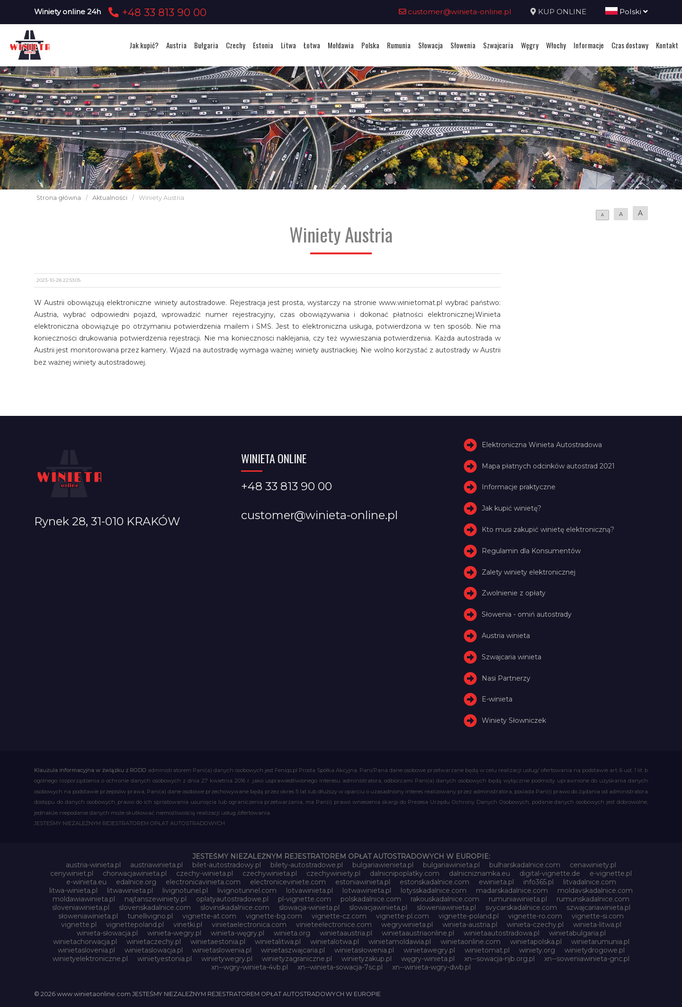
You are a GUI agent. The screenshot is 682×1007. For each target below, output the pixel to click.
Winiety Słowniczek (514, 720)
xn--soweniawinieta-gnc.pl (586, 958)
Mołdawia (341, 45)
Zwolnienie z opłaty (514, 593)
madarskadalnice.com (512, 890)
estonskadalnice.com (434, 882)
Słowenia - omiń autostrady (527, 614)
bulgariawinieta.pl (451, 865)
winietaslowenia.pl (221, 950)
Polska (370, 45)
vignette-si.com (598, 916)
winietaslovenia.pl (86, 950)
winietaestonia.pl (217, 941)
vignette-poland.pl (469, 916)
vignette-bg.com (274, 916)
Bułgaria (206, 45)
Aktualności (109, 197)
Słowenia (463, 45)
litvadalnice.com (589, 882)
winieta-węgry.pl (237, 933)
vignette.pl (79, 924)
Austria (176, 45)
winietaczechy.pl (153, 941)
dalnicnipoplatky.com (405, 873)
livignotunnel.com (247, 890)
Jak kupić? (144, 45)
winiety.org (537, 950)
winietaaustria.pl (346, 933)
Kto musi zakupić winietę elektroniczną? (548, 529)
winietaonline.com (470, 941)
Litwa (288, 45)
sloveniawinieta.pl (80, 907)
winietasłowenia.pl (364, 950)
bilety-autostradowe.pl (306, 865)
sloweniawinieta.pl (446, 907)
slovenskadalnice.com (155, 907)
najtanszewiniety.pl (156, 899)
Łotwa (312, 45)
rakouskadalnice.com (445, 899)
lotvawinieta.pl (309, 890)
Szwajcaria (498, 45)
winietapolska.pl (536, 941)
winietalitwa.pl (278, 941)
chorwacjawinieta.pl (135, 873)
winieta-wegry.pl (174, 933)
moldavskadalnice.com (595, 890)
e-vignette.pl (611, 873)
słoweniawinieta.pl (88, 916)
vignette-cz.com (339, 916)
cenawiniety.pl (593, 865)
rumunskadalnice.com (592, 899)
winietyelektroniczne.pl (90, 958)
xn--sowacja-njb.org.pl (499, 958)
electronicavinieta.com (203, 882)
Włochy (556, 45)
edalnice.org (136, 882)
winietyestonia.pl (164, 958)
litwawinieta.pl (130, 890)
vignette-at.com (209, 916)
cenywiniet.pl (71, 873)
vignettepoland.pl (135, 924)
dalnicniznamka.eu (479, 873)
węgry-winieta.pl (428, 958)
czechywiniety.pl (333, 873)
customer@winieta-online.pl (455, 11)
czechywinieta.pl (269, 873)
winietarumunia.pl (600, 941)
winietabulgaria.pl (577, 933)
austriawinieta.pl (156, 865)
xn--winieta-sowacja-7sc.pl (340, 967)
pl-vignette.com (304, 899)
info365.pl (538, 882)
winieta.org (292, 933)
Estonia (263, 45)
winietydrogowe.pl (595, 950)
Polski (626, 11)
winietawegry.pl (429, 950)
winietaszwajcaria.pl (293, 950)
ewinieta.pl (496, 882)
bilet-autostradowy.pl (226, 865)
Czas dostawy (629, 45)
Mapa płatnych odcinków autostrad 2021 (548, 466)
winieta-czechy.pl (535, 924)
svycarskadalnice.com (521, 907)
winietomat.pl (487, 950)
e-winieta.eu (86, 882)
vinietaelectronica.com (249, 924)
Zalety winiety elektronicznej (528, 572)
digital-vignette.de (550, 873)
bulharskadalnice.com (524, 865)
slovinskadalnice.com (234, 907)
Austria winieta (506, 635)
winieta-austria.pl (469, 924)
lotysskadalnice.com (434, 890)
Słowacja (430, 45)
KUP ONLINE (562, 11)
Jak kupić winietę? (511, 508)
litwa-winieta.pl (73, 890)
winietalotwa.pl (334, 941)
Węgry (529, 45)
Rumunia (399, 45)
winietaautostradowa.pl (501, 933)
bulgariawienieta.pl (382, 865)
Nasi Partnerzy (506, 678)
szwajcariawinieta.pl (598, 907)
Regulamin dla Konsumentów (531, 551)
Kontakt (667, 45)
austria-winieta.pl (93, 865)
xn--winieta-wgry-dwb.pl (431, 967)
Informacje (589, 45)
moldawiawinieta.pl (84, 899)
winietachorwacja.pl (85, 941)
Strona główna (58, 197)
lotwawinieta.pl (366, 890)
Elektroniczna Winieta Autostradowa (542, 445)
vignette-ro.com (535, 916)
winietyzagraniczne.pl (297, 958)
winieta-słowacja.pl (107, 933)
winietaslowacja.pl (154, 950)
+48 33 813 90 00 (156, 12)
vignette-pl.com (402, 916)
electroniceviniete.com (288, 882)
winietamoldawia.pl (399, 941)
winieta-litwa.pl (597, 924)
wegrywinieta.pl (407, 924)
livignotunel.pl (185, 890)
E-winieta (497, 699)
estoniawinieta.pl (362, 882)
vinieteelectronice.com (334, 924)
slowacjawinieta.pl (378, 907)
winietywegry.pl (226, 958)
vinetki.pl (187, 924)
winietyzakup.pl (366, 958)
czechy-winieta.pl (204, 873)
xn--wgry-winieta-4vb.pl (249, 967)
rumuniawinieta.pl (518, 899)
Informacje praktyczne (519, 487)
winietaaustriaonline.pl (418, 933)
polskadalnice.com (371, 899)
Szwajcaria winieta (511, 657)
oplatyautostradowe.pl (232, 899)
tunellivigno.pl (150, 916)
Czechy (235, 45)
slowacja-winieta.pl (309, 907)
